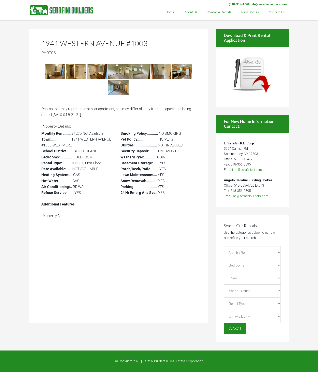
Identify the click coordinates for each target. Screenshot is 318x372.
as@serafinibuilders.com (250, 196)
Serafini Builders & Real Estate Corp (61, 8)
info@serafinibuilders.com (269, 4)
